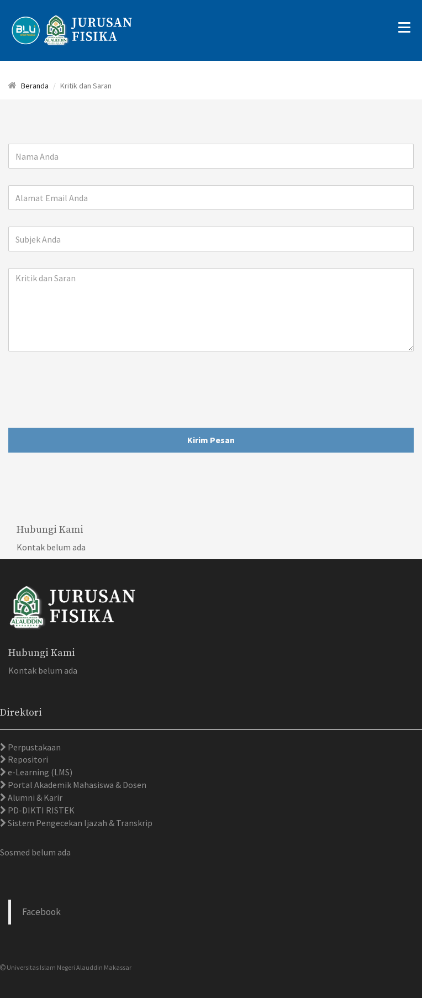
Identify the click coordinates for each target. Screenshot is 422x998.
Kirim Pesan (211, 439)
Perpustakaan (33, 747)
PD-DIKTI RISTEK (40, 810)
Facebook (41, 912)
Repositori (27, 759)
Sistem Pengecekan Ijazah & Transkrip (79, 822)
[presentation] (92, 389)
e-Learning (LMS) (39, 772)
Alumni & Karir (34, 797)
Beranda (35, 86)
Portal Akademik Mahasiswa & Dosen (76, 784)
